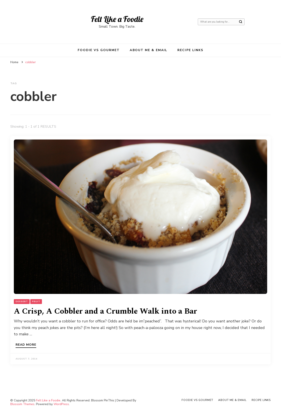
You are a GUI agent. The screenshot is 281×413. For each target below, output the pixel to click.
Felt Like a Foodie (117, 19)
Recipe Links (190, 50)
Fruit (36, 301)
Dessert (22, 301)
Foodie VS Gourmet (99, 50)
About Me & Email (148, 50)
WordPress (61, 404)
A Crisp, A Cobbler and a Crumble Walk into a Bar (105, 311)
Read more (26, 345)
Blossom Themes (22, 404)
